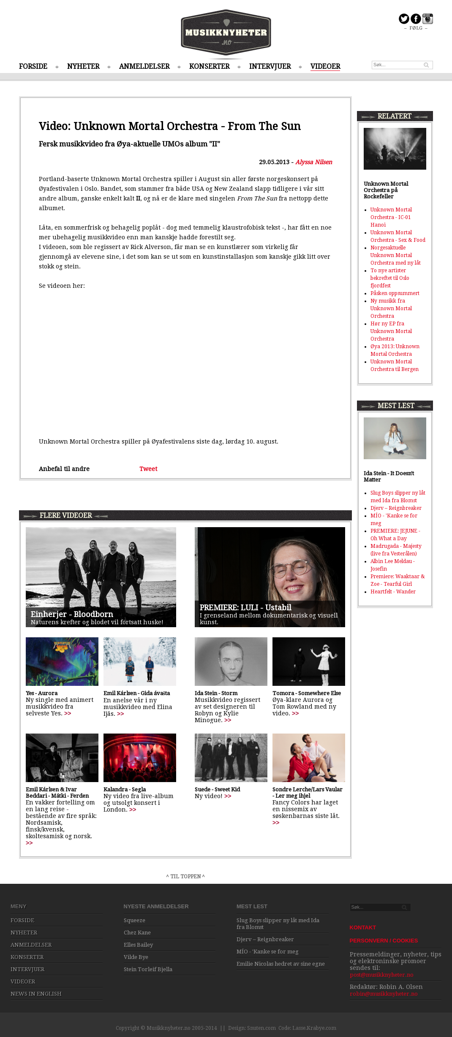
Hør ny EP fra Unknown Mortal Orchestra (391, 331)
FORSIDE (33, 66)
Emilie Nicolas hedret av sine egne (281, 964)
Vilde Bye (136, 957)
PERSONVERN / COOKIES (384, 940)
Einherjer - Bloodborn (72, 614)
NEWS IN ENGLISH (36, 994)
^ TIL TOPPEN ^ (185, 877)
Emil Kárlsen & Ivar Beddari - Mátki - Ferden (57, 792)
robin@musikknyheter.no (384, 994)
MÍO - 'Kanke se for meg (268, 951)
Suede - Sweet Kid (217, 789)
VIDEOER (325, 66)
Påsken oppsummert (394, 293)
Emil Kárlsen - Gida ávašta (136, 693)
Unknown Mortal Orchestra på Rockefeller (386, 190)
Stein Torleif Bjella (148, 969)
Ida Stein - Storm (216, 693)
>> (67, 713)
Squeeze (134, 920)
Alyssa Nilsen (313, 162)
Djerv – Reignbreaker (396, 508)
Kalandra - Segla (124, 789)
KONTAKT (363, 927)
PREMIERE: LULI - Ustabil (245, 607)
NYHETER (83, 66)
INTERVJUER (270, 66)
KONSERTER (209, 66)
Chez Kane (137, 932)
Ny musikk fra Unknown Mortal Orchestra (391, 308)
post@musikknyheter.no (382, 975)
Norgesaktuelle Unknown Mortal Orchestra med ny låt (395, 255)
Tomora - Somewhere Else (306, 693)
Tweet (148, 469)
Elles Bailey (138, 945)
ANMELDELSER (144, 66)
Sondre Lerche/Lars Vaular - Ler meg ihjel (307, 792)
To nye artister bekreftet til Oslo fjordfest (389, 278)
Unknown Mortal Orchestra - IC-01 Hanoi (391, 217)
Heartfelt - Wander (393, 592)
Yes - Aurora (41, 693)
